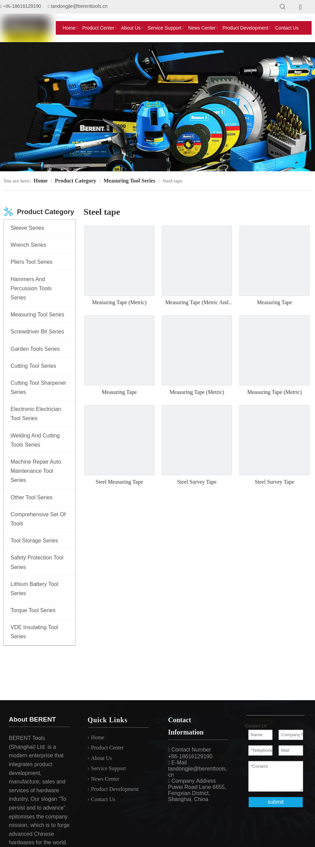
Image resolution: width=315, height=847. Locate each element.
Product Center (107, 747)
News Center (105, 779)
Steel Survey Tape (197, 482)
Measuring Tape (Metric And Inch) (197, 302)
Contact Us (103, 799)
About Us (101, 758)
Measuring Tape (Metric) (119, 302)
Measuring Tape (274, 302)
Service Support (108, 768)
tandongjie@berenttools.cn (79, 6)
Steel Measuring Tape (119, 482)
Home (97, 737)
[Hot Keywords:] (283, 7)
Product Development (115, 789)
